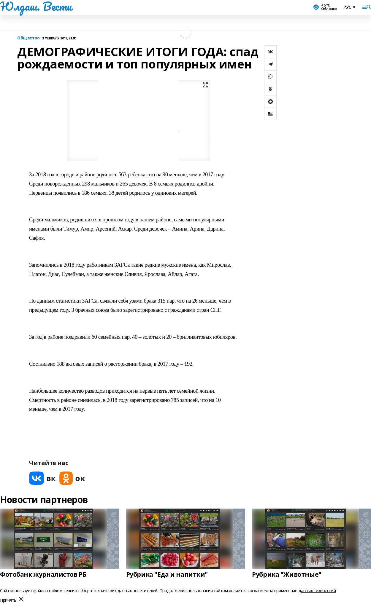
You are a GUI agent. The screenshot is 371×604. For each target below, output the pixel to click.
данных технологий (317, 590)
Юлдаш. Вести (36, 6)
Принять (8, 600)
